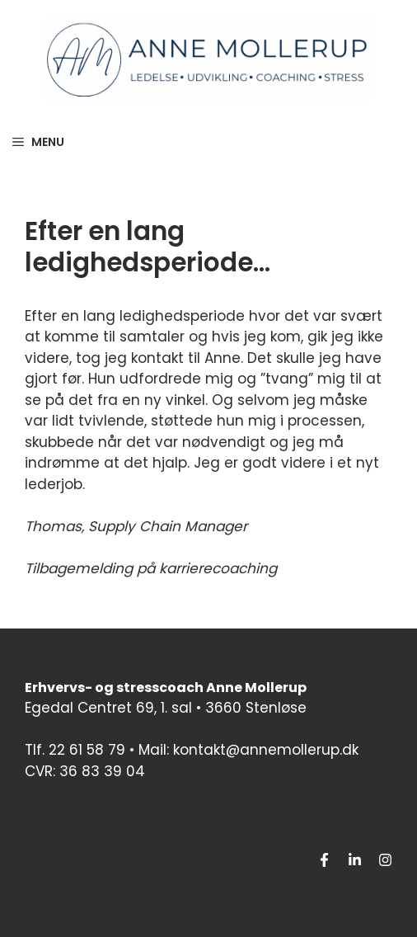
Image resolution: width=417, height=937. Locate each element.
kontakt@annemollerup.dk (265, 750)
